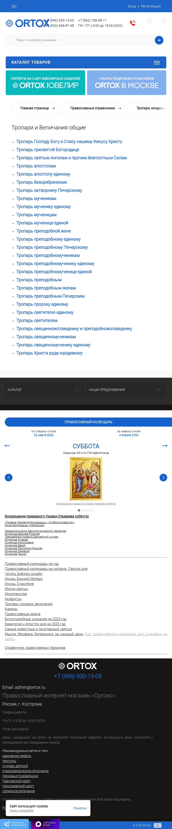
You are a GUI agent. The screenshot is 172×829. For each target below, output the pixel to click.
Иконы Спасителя (19, 584)
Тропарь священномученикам (46, 336)
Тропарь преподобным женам (46, 287)
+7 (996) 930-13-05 (59, 20)
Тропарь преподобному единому (48, 239)
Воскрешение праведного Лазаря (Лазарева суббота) (86, 504)
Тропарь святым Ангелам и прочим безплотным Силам (71, 157)
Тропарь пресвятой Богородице (47, 149)
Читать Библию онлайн (23, 574)
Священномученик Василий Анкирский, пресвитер (35, 531)
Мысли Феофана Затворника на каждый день (44, 634)
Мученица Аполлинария (19, 542)
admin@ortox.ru (30, 687)
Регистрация (151, 6)
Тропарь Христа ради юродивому (49, 353)
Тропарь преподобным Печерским (50, 296)
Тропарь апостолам (36, 165)
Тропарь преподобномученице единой (54, 271)
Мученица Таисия (15, 554)
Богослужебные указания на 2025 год (36, 619)
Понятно (80, 808)
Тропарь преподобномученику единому (55, 263)
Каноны (11, 609)
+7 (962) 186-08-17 (92, 20)
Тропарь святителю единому (44, 312)
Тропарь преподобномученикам (48, 255)
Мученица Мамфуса (17, 551)
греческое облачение (18, 791)
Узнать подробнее (22, 810)
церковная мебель (16, 756)
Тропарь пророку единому (42, 304)
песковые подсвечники (20, 776)
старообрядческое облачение (25, 771)
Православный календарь (88, 422)
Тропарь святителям (36, 320)
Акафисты (13, 599)
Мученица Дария (15, 545)
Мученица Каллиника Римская (23, 548)
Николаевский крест (18, 786)
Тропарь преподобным (38, 279)
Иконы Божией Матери (24, 579)
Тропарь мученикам (36, 198)
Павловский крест (16, 781)
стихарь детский (15, 766)
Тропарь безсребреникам (41, 182)
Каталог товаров (86, 62)
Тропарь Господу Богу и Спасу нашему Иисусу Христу (69, 141)
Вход (132, 6)
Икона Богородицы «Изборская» (24, 525)
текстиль (9, 761)
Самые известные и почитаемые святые (38, 629)
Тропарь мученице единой (42, 222)
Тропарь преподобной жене (43, 231)
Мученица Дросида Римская (22, 534)
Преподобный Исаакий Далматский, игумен (31, 536)
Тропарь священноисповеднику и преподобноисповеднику (74, 328)
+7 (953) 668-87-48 (59, 26)
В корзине (142, 825)
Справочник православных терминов (35, 647)
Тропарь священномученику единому (53, 344)
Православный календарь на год (32, 564)
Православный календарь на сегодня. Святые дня (46, 569)
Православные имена (22, 614)
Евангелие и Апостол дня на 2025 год (35, 624)
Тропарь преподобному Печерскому (52, 247)
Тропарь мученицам (36, 214)
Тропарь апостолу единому (43, 174)
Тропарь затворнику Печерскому (49, 190)
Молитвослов (16, 594)
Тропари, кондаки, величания (28, 604)
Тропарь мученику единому (43, 206)
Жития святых (16, 589)
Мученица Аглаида (16, 539)
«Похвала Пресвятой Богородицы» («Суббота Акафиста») (39, 522)
